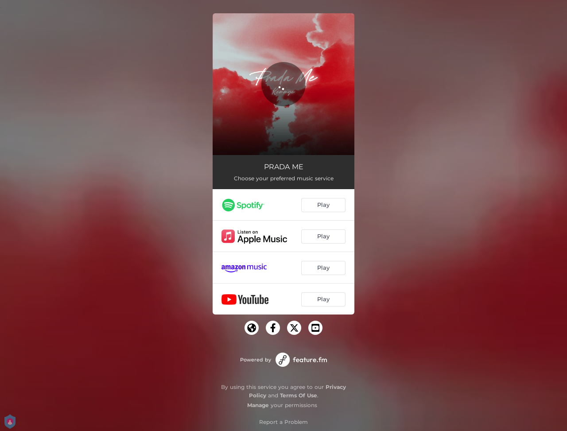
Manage (258, 405)
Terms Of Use (298, 395)
